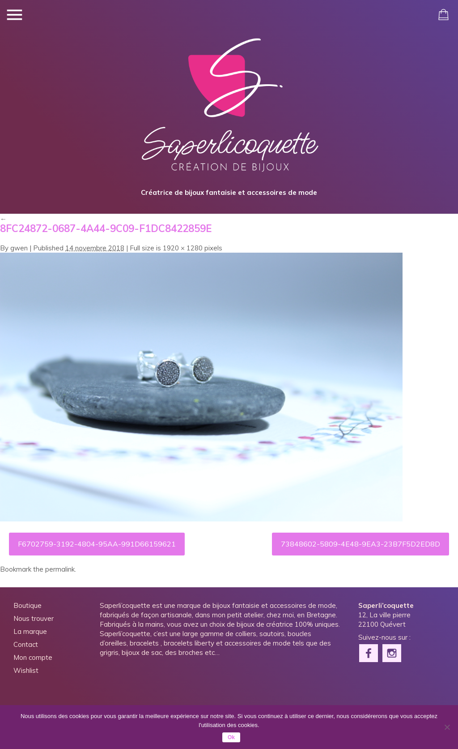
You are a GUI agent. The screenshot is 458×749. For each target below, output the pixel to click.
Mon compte (32, 657)
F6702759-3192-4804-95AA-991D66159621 (97, 543)
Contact (25, 644)
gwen (19, 248)
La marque (30, 631)
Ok (231, 737)
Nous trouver (33, 618)
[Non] (446, 727)
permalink (60, 569)
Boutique (27, 605)
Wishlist (25, 670)
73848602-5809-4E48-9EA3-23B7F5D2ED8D (360, 543)
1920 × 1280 (183, 248)
